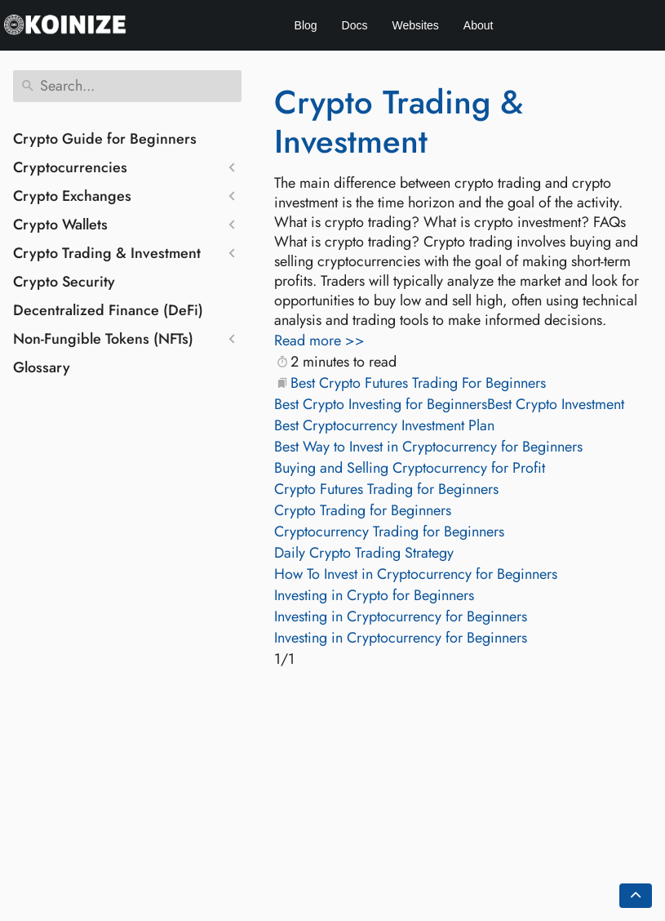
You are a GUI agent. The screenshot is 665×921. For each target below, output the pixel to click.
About (478, 25)
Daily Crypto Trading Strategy (364, 552)
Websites (415, 25)
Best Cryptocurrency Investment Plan (384, 425)
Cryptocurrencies (70, 167)
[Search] (127, 86)
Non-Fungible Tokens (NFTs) (103, 338)
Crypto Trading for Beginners (362, 510)
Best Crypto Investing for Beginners (380, 404)
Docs (355, 25)
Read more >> (319, 340)
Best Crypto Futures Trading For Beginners (418, 383)
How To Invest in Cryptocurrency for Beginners (415, 574)
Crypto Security (64, 281)
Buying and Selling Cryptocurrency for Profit (409, 467)
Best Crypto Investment (555, 404)
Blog (306, 25)
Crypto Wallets (60, 224)
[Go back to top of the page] (635, 895)
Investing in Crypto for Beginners (374, 595)
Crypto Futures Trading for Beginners (386, 489)
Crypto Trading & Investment (107, 253)
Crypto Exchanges (72, 196)
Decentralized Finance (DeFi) (108, 310)
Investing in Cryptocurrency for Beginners (400, 616)
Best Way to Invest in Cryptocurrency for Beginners (428, 446)
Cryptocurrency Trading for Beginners (389, 531)
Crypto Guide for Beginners (105, 138)
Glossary (41, 367)
